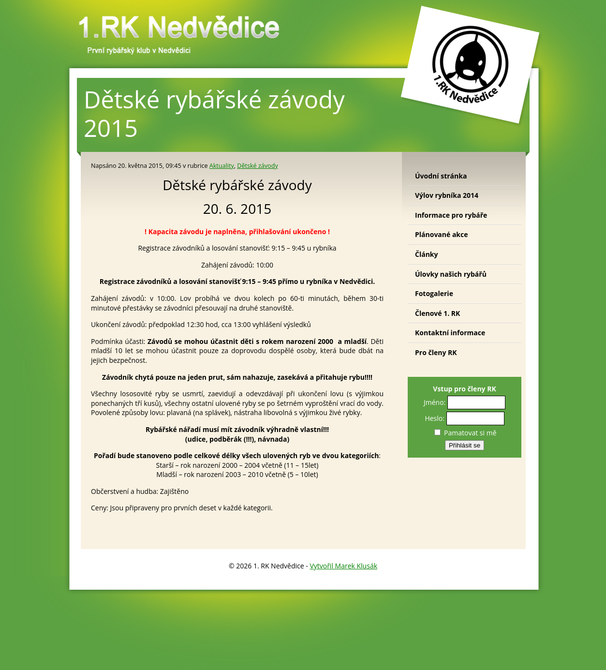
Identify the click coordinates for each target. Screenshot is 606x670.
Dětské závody (257, 166)
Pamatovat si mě (465, 432)
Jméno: (434, 402)
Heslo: (434, 418)
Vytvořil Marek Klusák (343, 565)
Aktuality (221, 166)
